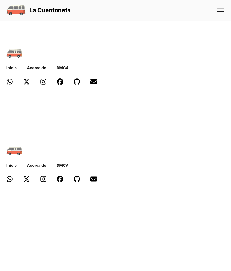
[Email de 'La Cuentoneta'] (93, 82)
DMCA (62, 67)
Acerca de (36, 67)
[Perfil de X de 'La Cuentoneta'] (26, 82)
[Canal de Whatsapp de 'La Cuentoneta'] (9, 82)
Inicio (11, 67)
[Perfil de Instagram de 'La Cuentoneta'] (43, 82)
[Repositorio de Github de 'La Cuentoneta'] (77, 82)
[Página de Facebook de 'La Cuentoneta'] (60, 82)
